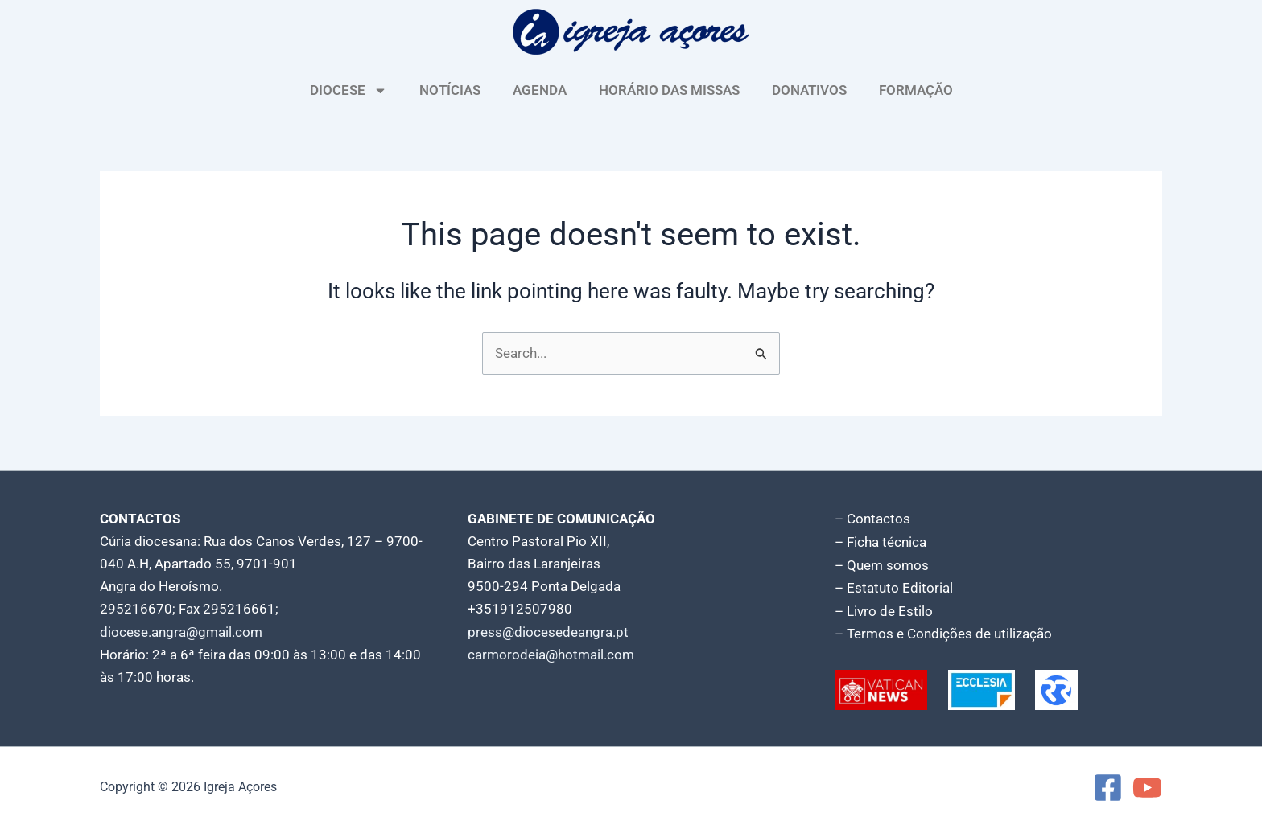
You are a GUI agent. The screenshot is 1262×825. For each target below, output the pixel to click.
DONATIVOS (809, 90)
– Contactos (872, 519)
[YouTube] (1147, 785)
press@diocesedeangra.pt (548, 632)
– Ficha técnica (880, 542)
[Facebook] (1108, 785)
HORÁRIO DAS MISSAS (669, 90)
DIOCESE (348, 90)
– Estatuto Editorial (894, 587)
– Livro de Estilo (884, 609)
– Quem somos (882, 564)
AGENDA (540, 90)
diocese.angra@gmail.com (181, 632)
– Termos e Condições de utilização (943, 632)
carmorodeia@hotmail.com (551, 654)
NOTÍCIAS (449, 90)
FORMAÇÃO (916, 90)
